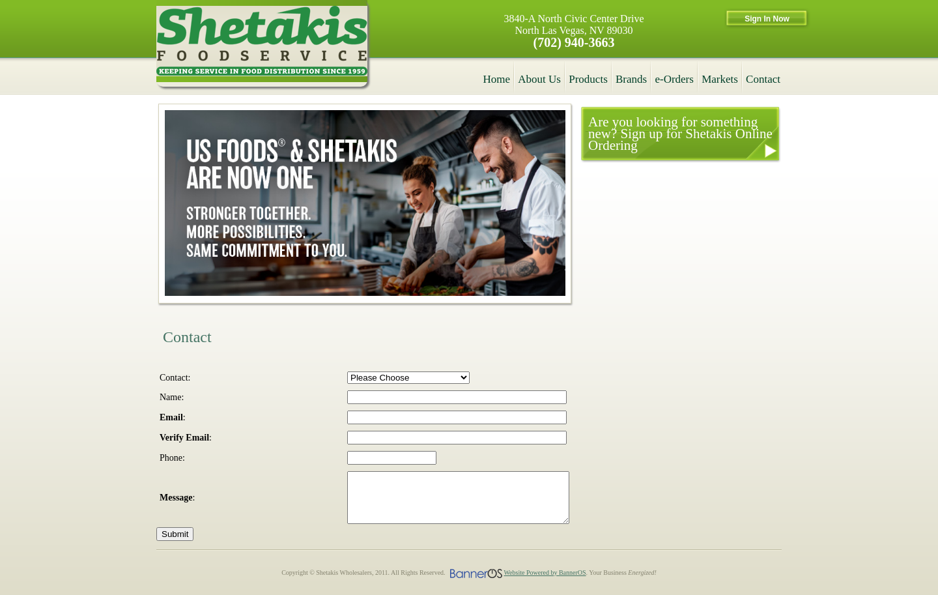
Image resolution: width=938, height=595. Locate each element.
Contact (763, 79)
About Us (539, 79)
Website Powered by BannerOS (545, 582)
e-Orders (674, 79)
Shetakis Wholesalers (261, 43)
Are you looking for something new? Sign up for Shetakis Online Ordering (680, 133)
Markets (720, 79)
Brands (631, 79)
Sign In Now (767, 18)
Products (588, 79)
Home (497, 79)
